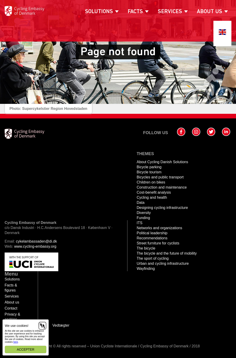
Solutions (99, 12)
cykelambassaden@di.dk (36, 241)
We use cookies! (16, 326)
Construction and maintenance (162, 187)
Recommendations (152, 238)
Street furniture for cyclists (158, 243)
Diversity (144, 213)
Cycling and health (152, 197)
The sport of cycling (153, 258)
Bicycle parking (149, 167)
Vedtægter (60, 325)
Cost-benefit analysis (154, 192)
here (15, 342)
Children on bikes (151, 182)
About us (209, 12)
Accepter (25, 349)
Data (141, 203)
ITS (139, 223)
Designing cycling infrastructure (162, 208)
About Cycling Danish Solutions (162, 162)
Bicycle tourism (149, 172)
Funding (143, 218)
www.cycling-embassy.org (35, 246)
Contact (11, 308)
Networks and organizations (159, 228)
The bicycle (146, 248)
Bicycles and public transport (160, 177)
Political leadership (152, 233)
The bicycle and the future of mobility (167, 253)
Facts (135, 12)
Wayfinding (146, 269)
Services (170, 12)
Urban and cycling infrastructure (163, 263)
